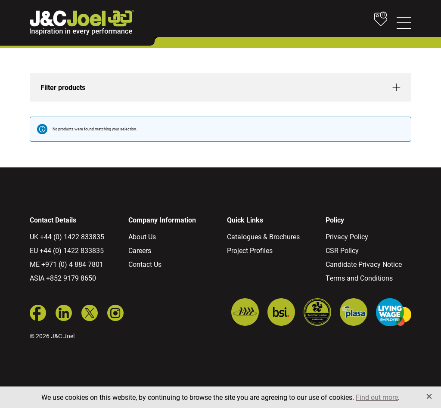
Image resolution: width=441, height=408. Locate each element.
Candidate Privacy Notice (364, 264)
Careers (139, 250)
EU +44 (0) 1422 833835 (67, 250)
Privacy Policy (347, 236)
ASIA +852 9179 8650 (63, 277)
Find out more (377, 397)
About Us (142, 236)
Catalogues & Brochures (263, 236)
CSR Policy (342, 250)
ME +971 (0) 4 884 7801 (66, 264)
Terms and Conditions (359, 277)
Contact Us (144, 264)
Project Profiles (250, 250)
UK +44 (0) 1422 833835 (67, 236)
